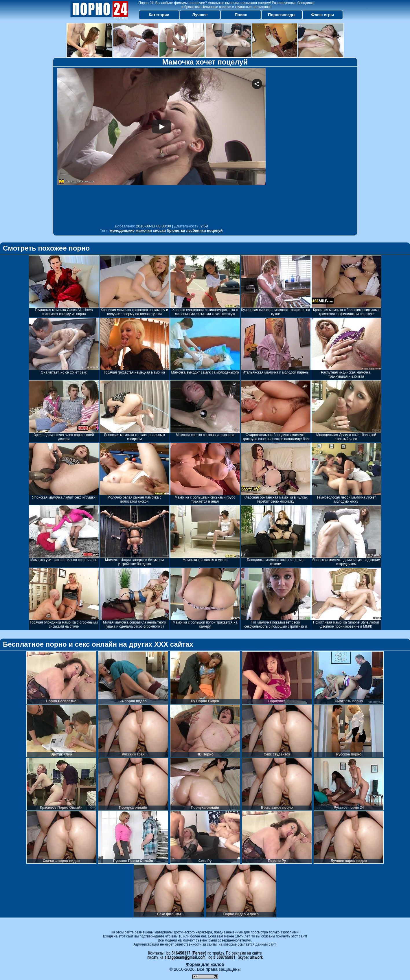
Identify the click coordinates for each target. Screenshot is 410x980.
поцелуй (215, 230)
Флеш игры (322, 14)
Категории (159, 14)
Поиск (241, 14)
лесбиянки (196, 230)
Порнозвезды (281, 14)
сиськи (159, 230)
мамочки (144, 230)
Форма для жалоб (205, 964)
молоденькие (122, 230)
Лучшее (199, 14)
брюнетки (176, 230)
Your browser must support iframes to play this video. (161, 144)
